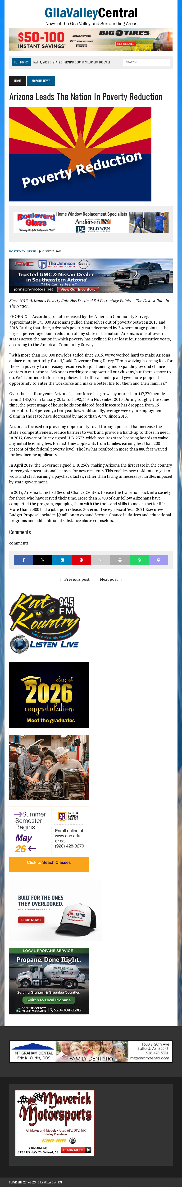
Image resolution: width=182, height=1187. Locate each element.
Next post (111, 579)
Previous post (75, 579)
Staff (31, 251)
